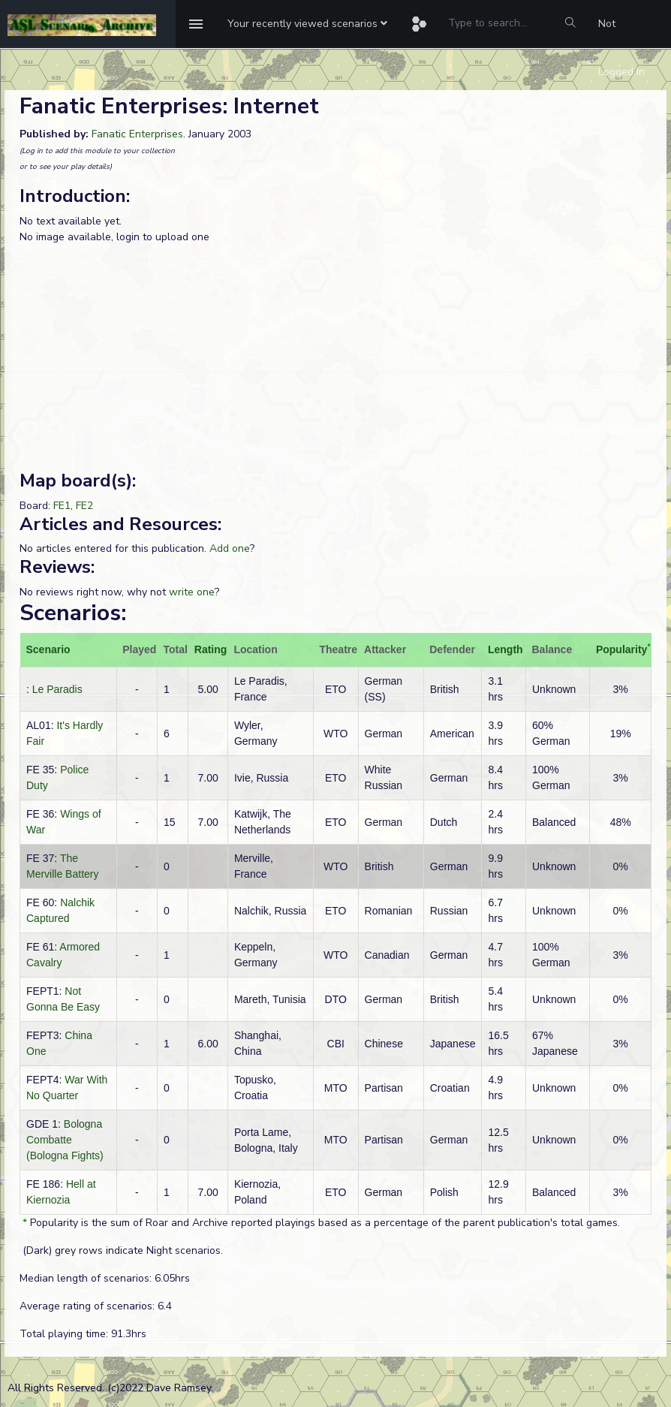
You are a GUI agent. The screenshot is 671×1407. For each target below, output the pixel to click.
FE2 (84, 506)
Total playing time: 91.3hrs (83, 1334)
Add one (229, 548)
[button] (307, 24)
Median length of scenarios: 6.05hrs (105, 1278)
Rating (210, 649)
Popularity (621, 649)
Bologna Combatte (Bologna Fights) (65, 1139)
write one (192, 592)
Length (505, 649)
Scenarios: (73, 613)
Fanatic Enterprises (137, 134)
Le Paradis (57, 689)
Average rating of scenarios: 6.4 (96, 1306)
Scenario (48, 649)
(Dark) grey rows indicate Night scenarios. (121, 1250)
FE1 (62, 506)
